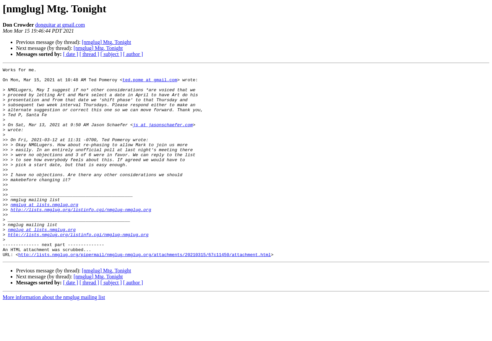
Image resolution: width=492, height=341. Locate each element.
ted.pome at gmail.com (149, 83)
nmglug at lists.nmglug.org (44, 232)
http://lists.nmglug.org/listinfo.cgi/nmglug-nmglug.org (80, 238)
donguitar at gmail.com (60, 25)
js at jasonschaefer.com (163, 137)
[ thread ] (89, 54)
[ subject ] (111, 54)
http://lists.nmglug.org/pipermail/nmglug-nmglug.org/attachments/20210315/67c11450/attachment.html (144, 292)
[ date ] (70, 54)
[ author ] (133, 54)
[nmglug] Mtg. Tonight (106, 42)
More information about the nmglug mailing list (54, 335)
